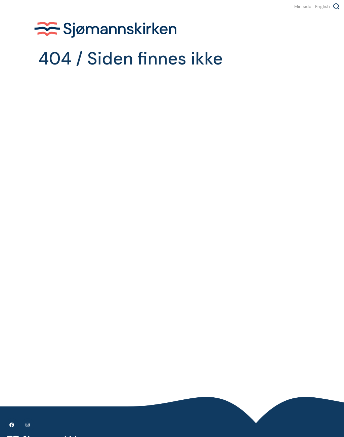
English (322, 6)
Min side (302, 6)
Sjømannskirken (105, 29)
